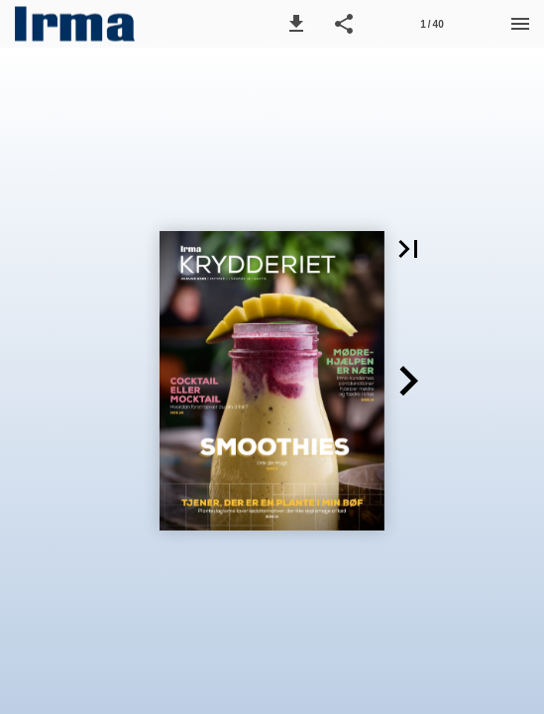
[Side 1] (432, 24)
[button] (296, 24)
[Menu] (520, 24)
